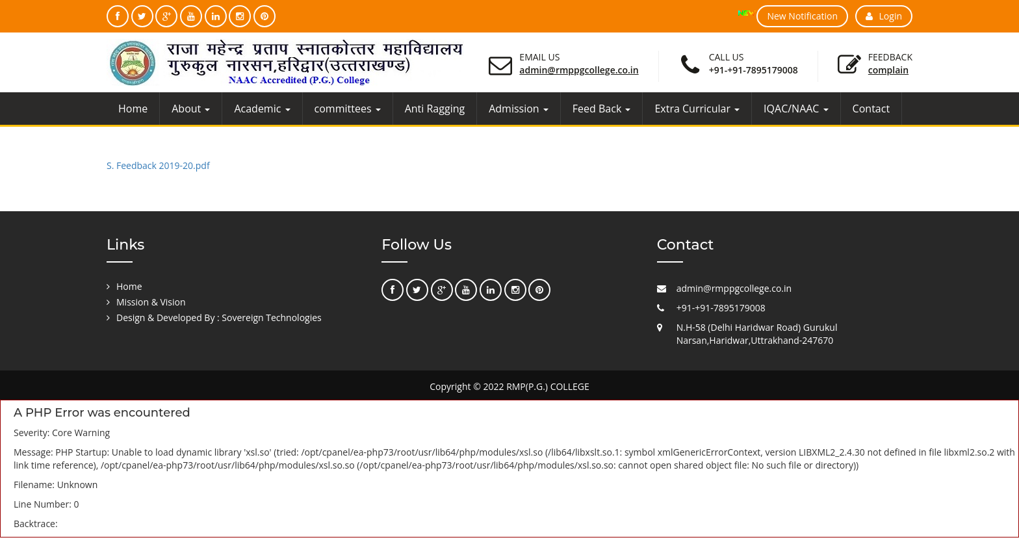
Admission (518, 108)
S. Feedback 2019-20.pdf (158, 165)
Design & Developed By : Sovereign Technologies (219, 317)
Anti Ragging (435, 108)
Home (133, 108)
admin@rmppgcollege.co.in (578, 70)
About (191, 108)
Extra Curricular (697, 108)
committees (348, 108)
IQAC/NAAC (796, 108)
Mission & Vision (151, 302)
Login (884, 16)
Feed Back (602, 108)
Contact (871, 108)
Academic (262, 108)
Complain (888, 70)
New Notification (802, 16)
